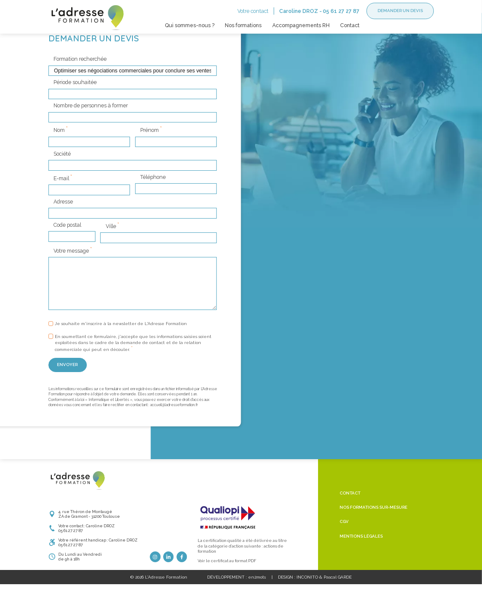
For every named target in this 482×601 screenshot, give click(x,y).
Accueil (56, 42)
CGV (344, 542)
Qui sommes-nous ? (189, 25)
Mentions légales (361, 556)
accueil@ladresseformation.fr (174, 425)
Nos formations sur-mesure (373, 528)
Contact (349, 25)
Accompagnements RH (301, 25)
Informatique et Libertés (108, 420)
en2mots (257, 597)
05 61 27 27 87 (341, 11)
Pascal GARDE (338, 597)
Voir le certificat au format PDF (227, 581)
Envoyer (67, 385)
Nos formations (243, 25)
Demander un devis (400, 10)
